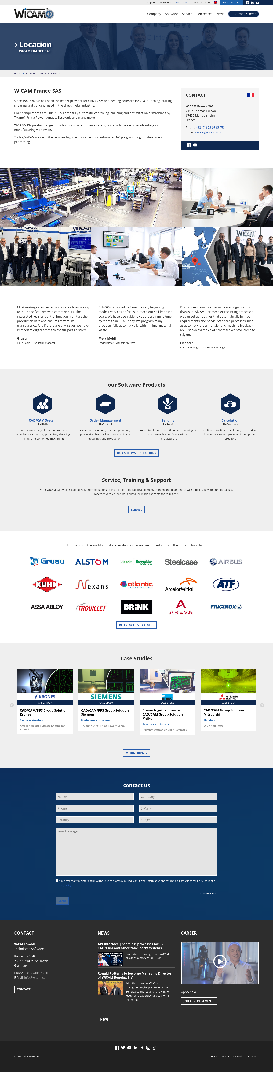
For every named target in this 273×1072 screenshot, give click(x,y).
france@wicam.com (208, 132)
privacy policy (63, 885)
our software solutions (136, 453)
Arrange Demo (246, 14)
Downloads (166, 2)
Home (17, 73)
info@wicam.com (36, 978)
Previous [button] (11, 705)
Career (194, 2)
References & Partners (136, 625)
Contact (205, 2)
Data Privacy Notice (233, 1056)
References (204, 14)
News (220, 14)
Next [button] (262, 705)
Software (171, 14)
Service (187, 14)
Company (154, 14)
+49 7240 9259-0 (36, 973)
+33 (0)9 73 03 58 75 (210, 128)
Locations (181, 2)
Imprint (251, 1056)
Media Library (136, 753)
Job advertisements (199, 1001)
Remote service (231, 2)
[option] (55, 326)
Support (152, 2)
